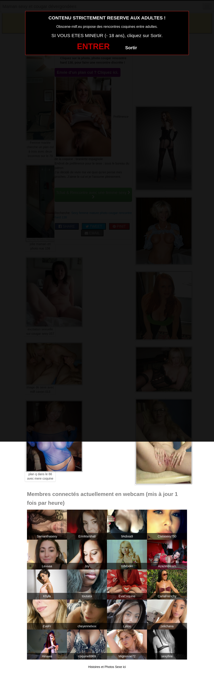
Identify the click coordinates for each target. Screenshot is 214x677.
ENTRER (93, 46)
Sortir (131, 47)
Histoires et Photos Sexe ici (107, 667)
